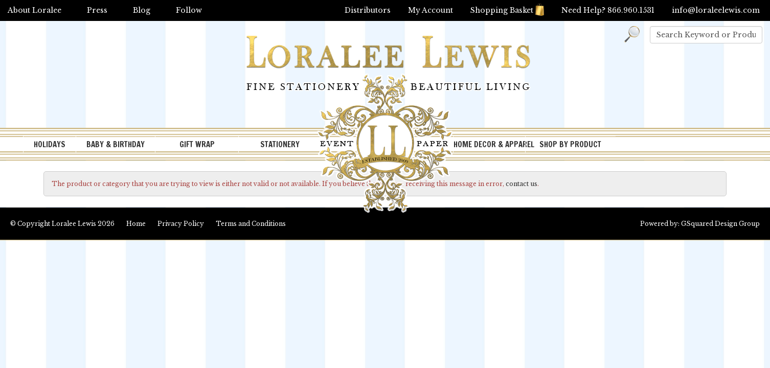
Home (136, 223)
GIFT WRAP (197, 144)
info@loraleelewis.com (716, 10)
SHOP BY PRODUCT (570, 144)
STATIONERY (280, 144)
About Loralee (34, 10)
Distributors (368, 10)
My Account (430, 10)
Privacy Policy (180, 223)
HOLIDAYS (49, 144)
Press (97, 10)
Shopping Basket (507, 10)
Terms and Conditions (251, 223)
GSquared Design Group (720, 223)
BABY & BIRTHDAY (115, 144)
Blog (141, 10)
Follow (189, 10)
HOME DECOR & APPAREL (489, 144)
